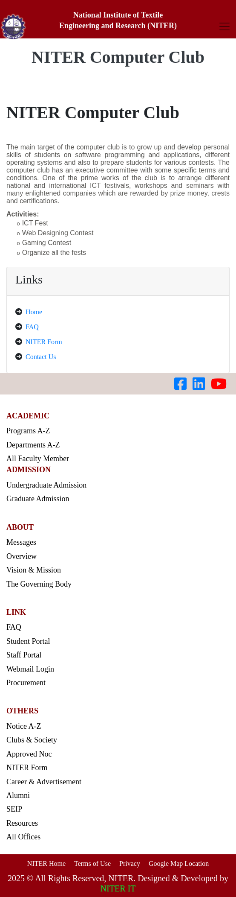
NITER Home (46, 863)
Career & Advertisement (43, 781)
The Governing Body (39, 584)
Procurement (26, 682)
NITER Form (44, 341)
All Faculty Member (37, 458)
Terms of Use (92, 863)
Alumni (18, 795)
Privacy (129, 863)
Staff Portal (23, 655)
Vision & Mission (33, 570)
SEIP (14, 809)
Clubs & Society (31, 740)
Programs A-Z (28, 431)
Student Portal (28, 641)
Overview (21, 556)
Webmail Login (30, 669)
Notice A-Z (23, 726)
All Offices (23, 837)
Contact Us (41, 356)
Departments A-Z (33, 445)
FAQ (32, 326)
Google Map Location (179, 863)
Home (34, 312)
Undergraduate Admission (46, 485)
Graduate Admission (37, 498)
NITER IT (118, 888)
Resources (22, 823)
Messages (21, 542)
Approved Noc (29, 754)
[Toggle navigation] (224, 26)
